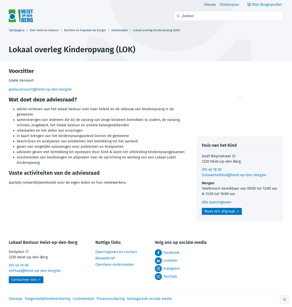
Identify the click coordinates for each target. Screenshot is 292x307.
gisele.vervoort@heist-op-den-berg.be (40, 89)
